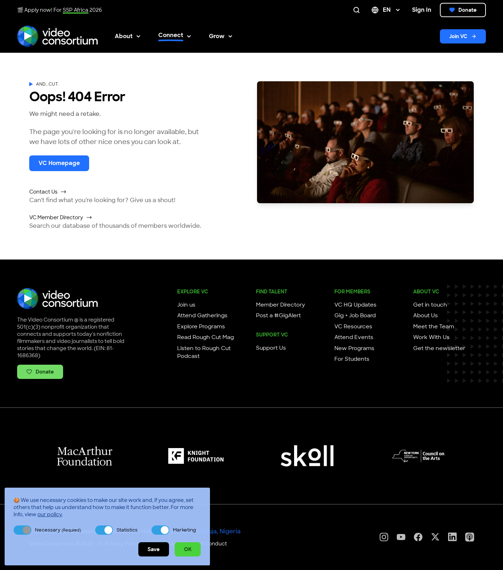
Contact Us (48, 192)
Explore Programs (201, 326)
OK (187, 549)
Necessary (58, 530)
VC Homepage (59, 163)
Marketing (184, 530)
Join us (186, 304)
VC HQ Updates (355, 304)
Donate (463, 10)
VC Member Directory (60, 217)
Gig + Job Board (355, 315)
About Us (425, 315)
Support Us (271, 347)
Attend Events (353, 337)
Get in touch (430, 304)
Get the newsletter (439, 348)
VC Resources (353, 326)
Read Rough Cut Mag (205, 337)
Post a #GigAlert (278, 315)
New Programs (354, 348)
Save (154, 549)
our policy (49, 514)
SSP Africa (75, 10)
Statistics (127, 530)
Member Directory (280, 304)
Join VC (463, 36)
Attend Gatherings (202, 315)
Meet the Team (433, 326)
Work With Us (431, 337)
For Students (351, 359)
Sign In (421, 10)
